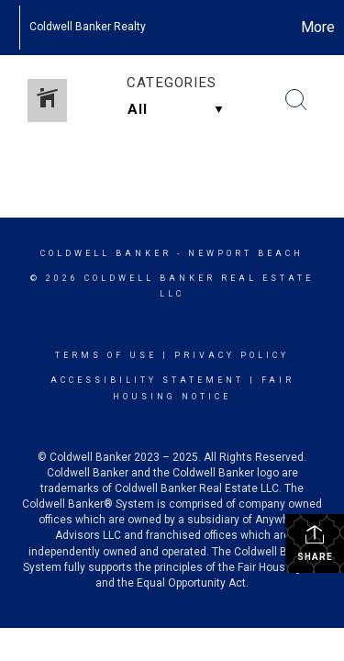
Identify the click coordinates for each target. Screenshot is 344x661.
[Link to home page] (9, 27)
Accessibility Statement (147, 380)
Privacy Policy (231, 355)
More (318, 27)
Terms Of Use (106, 355)
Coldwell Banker (106, 253)
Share (315, 542)
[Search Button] (296, 100)
